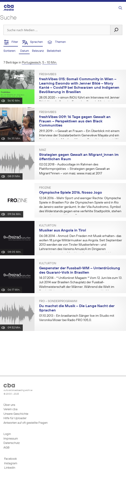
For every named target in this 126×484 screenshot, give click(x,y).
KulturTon (47, 225)
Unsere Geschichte (15, 413)
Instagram (10, 463)
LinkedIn (9, 467)
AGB (6, 447)
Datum (24, 51)
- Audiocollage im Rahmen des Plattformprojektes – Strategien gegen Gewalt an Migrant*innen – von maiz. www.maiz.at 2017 (74, 169)
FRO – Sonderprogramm (58, 301)
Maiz (42, 150)
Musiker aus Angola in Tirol (62, 230)
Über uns (9, 405)
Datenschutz (11, 443)
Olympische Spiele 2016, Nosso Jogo (70, 193)
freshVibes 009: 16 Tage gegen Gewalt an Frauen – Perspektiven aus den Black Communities (75, 121)
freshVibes (47, 74)
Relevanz (38, 51)
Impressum (10, 438)
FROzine (45, 188)
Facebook (10, 458)
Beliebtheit (54, 51)
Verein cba (10, 409)
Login (7, 434)
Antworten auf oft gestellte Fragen (25, 422)
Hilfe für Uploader (14, 418)
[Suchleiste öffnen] (120, 8)
